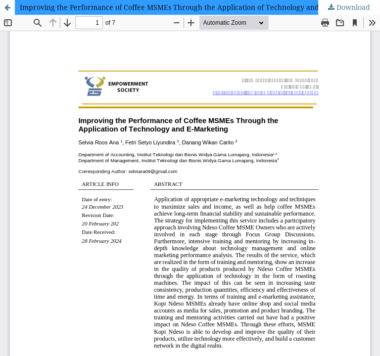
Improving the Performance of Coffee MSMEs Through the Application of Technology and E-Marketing (191, 7)
